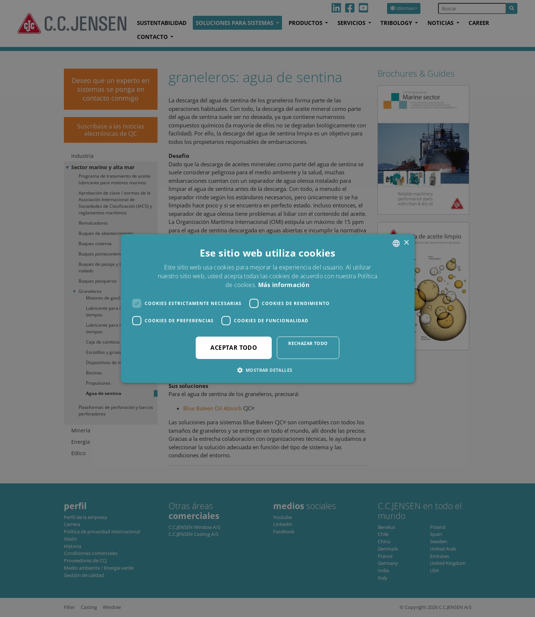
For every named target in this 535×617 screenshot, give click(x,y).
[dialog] (267, 308)
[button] (268, 370)
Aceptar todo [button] (233, 348)
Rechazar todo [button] (308, 343)
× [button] (406, 243)
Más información (284, 285)
